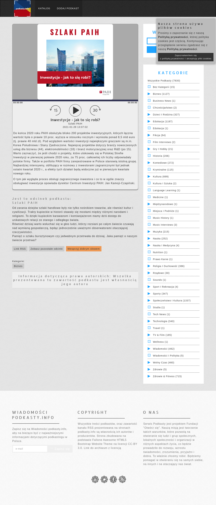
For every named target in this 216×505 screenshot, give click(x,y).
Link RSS (20, 248)
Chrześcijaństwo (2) (165, 107)
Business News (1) (164, 100)
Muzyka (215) (161, 231)
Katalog (44, 8)
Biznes (18, 266)
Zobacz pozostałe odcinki (46, 248)
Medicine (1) (160, 197)
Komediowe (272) (163, 162)
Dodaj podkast (68, 8)
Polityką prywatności (173, 37)
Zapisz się (60, 449)
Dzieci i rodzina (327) (166, 114)
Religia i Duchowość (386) (169, 266)
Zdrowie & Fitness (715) (167, 376)
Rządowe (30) (161, 273)
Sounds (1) (159, 280)
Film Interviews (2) (164, 142)
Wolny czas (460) (163, 362)
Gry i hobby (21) (163, 149)
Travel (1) (159, 328)
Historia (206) (161, 156)
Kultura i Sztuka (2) (165, 183)
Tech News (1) (161, 314)
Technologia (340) (164, 321)
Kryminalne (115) (163, 169)
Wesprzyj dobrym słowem (84, 248)
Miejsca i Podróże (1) (166, 211)
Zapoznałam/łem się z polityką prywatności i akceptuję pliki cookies (185, 57)
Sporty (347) (160, 293)
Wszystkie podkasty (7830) (164, 80)
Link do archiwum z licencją (102, 448)
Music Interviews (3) (165, 224)
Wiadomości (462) (164, 348)
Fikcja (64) (159, 135)
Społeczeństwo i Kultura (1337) (172, 300)
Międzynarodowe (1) (165, 204)
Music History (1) (163, 218)
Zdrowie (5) (160, 369)
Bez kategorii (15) (164, 87)
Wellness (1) (160, 342)
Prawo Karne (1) (163, 259)
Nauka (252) (160, 238)
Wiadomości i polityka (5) (168, 355)
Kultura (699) (161, 176)
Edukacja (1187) (163, 121)
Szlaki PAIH (25, 202)
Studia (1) (159, 307)
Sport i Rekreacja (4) (165, 286)
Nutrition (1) (160, 252)
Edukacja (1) (160, 128)
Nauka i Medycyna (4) (166, 245)
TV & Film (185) (162, 335)
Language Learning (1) (166, 190)
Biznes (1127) (161, 94)
